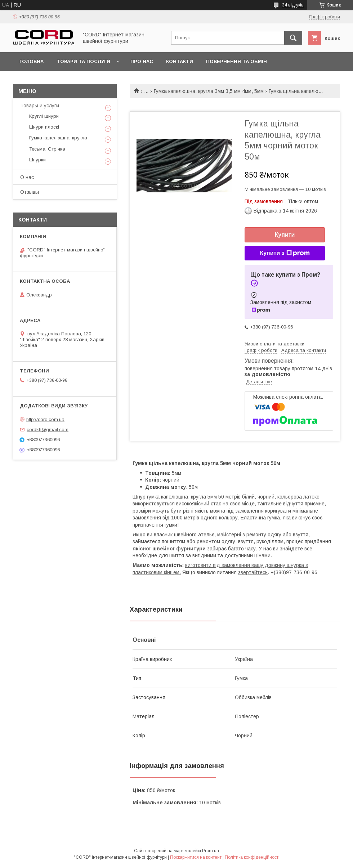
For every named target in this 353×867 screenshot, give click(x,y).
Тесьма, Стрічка (47, 149)
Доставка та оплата (48, 80)
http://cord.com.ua (45, 419)
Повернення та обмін (236, 61)
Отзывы (29, 192)
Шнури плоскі (44, 127)
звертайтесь (253, 572)
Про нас (141, 61)
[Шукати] (293, 38)
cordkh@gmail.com (47, 429)
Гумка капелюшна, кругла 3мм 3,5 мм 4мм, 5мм (209, 91)
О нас (27, 177)
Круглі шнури (44, 116)
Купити (285, 235)
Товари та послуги (83, 61)
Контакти (179, 61)
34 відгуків (293, 5)
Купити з (284, 253)
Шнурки (37, 159)
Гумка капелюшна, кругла (58, 137)
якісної (142, 548)
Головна (31, 61)
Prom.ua (210, 850)
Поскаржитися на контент (196, 857)
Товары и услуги (39, 105)
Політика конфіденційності (252, 857)
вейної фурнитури (181, 548)
